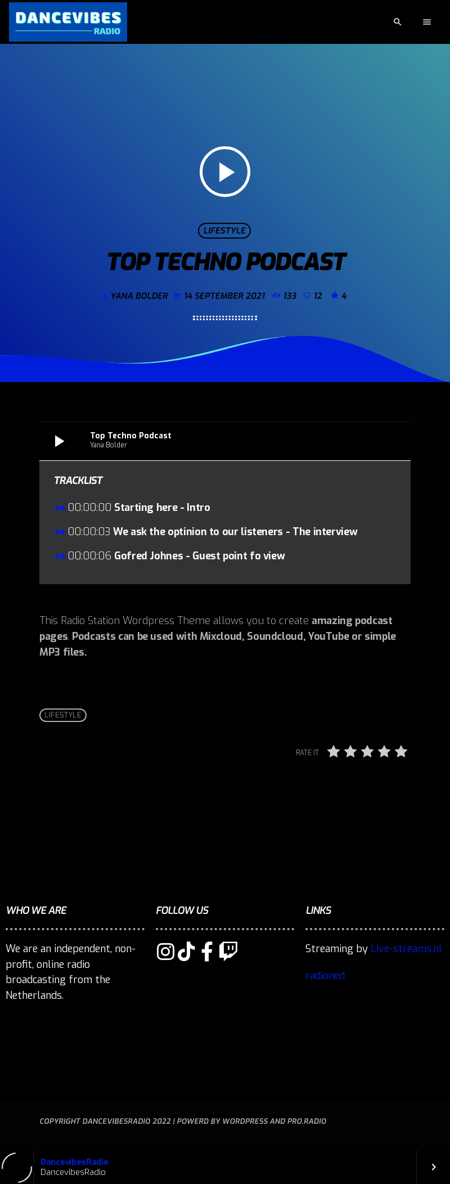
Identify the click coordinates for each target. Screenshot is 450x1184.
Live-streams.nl (406, 949)
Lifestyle (224, 230)
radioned (325, 976)
